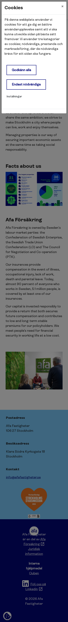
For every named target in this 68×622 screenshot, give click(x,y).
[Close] (62, 7)
